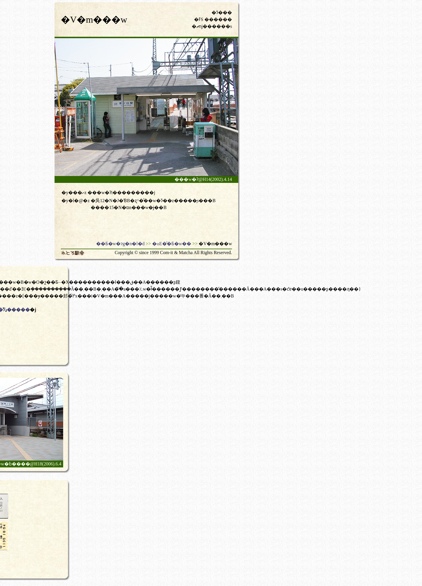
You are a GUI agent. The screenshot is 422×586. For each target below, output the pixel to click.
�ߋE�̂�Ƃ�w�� (171, 243)
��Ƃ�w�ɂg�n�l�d (120, 243)
